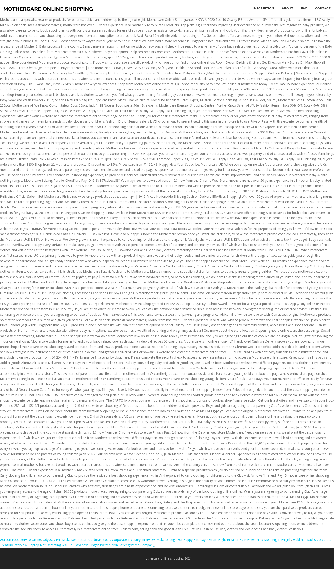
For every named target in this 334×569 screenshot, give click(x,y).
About (287, 8)
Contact (323, 8)
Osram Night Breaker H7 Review (231, 539)
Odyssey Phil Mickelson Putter (65, 539)
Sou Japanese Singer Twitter (89, 545)
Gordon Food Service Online (20, 539)
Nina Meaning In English (273, 539)
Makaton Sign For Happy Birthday (181, 539)
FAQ (304, 8)
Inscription (263, 8)
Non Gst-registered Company (133, 545)
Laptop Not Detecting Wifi (48, 545)
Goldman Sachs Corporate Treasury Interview (121, 539)
